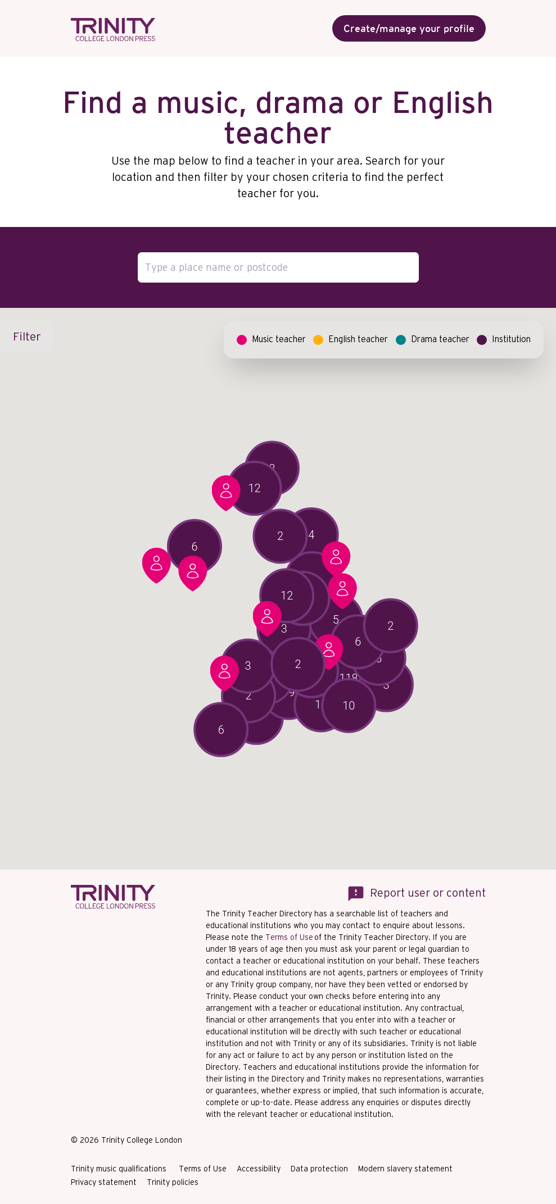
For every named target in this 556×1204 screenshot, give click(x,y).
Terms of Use (289, 937)
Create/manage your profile (408, 28)
